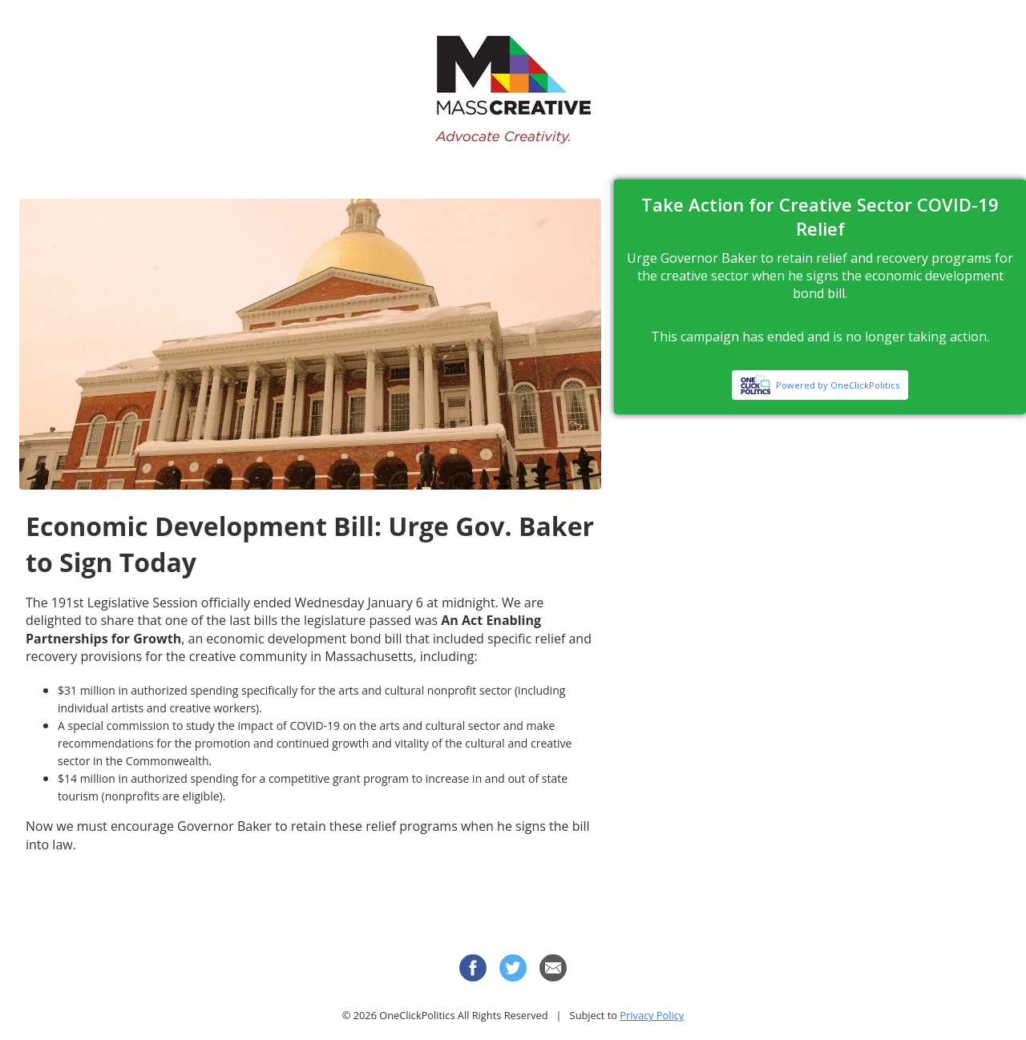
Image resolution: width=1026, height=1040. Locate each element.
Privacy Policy (652, 1015)
